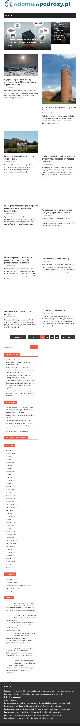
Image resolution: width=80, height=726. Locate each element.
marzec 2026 (10, 453)
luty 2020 (9, 564)
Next (48, 36)
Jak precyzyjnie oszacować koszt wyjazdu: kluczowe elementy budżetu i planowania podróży (20, 393)
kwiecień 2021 (10, 522)
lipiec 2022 (9, 477)
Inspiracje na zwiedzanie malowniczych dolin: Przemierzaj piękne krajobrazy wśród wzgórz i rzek (37, 709)
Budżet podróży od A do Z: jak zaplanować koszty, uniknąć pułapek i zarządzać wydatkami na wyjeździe (20, 385)
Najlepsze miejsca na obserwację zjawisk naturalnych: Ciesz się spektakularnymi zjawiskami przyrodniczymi (20, 409)
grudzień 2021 (11, 498)
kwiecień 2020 (10, 558)
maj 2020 (9, 555)
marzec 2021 (10, 525)
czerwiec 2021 (10, 516)
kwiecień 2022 (10, 486)
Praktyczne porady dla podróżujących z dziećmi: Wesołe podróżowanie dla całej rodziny (33, 712)
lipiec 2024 (9, 465)
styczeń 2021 (10, 531)
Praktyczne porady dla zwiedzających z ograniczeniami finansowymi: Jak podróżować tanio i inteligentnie (19, 260)
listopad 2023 (10, 471)
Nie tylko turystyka (12, 588)
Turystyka (9, 591)
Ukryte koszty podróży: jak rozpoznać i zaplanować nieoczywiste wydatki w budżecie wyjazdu (63, 28)
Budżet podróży (11, 582)
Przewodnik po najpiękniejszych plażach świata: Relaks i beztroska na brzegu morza (20, 635)
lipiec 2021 (9, 513)
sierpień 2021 (10, 510)
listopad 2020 (10, 537)
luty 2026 (9, 456)
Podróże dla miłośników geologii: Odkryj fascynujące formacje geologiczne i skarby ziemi (34, 694)
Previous (7, 36)
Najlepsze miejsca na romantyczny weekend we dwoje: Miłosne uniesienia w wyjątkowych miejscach (20, 82)
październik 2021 (11, 504)
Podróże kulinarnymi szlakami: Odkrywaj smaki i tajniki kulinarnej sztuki (28, 718)
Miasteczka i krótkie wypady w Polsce (18, 585)
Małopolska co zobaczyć (12, 697)
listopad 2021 (10, 501)
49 (63, 337)
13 (57, 337)
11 (47, 337)
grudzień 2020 (11, 534)
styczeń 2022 (10, 495)
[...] (26, 98)
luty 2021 (9, 528)
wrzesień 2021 (11, 507)
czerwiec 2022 (10, 480)
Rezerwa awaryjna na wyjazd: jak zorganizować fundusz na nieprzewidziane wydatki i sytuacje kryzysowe (63, 41)
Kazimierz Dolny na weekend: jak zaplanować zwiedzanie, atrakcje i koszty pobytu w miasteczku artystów (40, 691)
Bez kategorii (10, 579)
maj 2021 (9, 519)
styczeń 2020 (10, 567)
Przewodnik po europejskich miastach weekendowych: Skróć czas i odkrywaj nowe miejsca (20, 425)
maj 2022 (9, 483)
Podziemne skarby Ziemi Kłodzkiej (55, 259)
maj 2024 (9, 468)
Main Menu (11, 16)
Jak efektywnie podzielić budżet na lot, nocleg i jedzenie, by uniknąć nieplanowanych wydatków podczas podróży (21, 377)
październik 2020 (11, 540)
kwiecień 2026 (10, 450)
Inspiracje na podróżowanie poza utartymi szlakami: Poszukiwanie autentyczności (21, 617)
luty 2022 (9, 492)
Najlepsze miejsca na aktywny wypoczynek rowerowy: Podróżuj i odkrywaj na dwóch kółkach (21, 663)
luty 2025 (9, 459)
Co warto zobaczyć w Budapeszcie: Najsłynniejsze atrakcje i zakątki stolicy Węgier (19, 648)
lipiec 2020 (9, 549)
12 (52, 337)
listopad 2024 (10, 462)
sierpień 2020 (10, 546)
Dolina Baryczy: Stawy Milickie (53, 310)
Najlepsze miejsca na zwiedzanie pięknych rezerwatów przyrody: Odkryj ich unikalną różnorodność (37, 703)
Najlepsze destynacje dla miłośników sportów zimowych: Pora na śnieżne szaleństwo (33, 706)
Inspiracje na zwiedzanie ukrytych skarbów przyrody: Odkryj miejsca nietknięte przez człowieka (58, 159)
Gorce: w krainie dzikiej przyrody (17, 431)
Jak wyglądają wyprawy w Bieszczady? (19, 420)
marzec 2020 (10, 561)
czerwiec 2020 (10, 552)
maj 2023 (9, 474)
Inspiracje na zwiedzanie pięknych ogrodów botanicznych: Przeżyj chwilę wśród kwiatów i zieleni (21, 208)
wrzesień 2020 (11, 543)
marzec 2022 (10, 489)
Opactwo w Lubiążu (10, 700)
